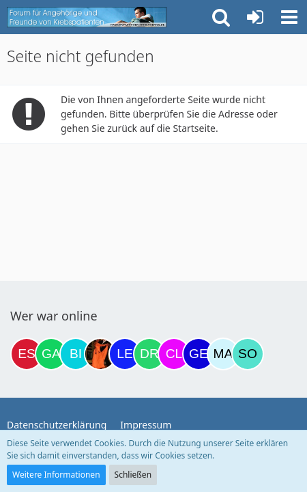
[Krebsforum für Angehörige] (86, 17)
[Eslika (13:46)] (26, 354)
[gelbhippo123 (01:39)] (198, 354)
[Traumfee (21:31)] (100, 354)
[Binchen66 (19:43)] (75, 354)
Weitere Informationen (56, 474)
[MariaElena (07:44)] (223, 354)
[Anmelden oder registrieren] (255, 17)
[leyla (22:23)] (124, 354)
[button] (289, 17)
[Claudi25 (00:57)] (174, 354)
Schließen (133, 474)
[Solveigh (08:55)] (247, 354)
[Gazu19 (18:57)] (51, 354)
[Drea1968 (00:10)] (149, 354)
